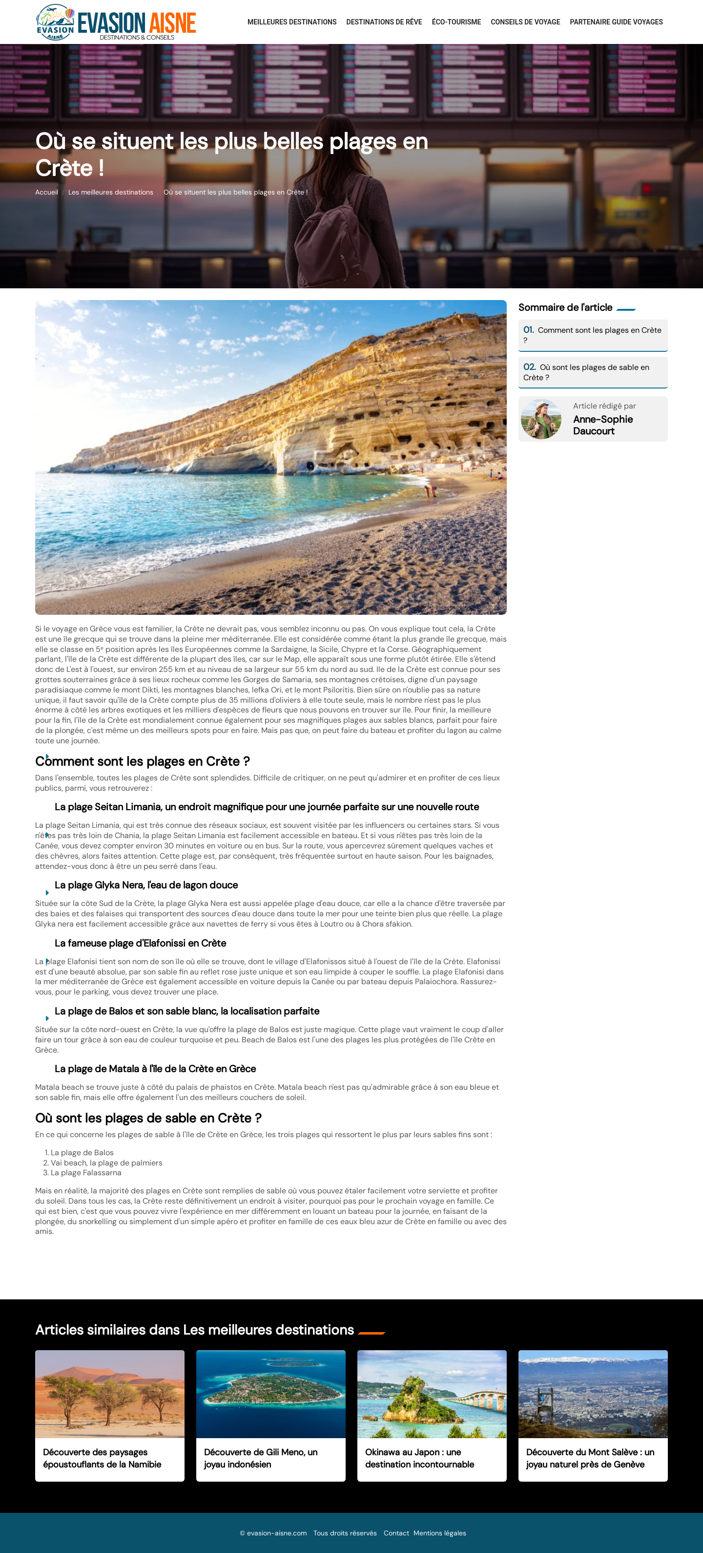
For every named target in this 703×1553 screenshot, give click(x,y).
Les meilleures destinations (110, 192)
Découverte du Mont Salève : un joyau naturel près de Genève (590, 1458)
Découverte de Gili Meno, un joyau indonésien (260, 1458)
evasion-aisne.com (277, 1533)
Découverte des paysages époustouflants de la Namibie (102, 1458)
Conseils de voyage (525, 22)
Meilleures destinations (292, 22)
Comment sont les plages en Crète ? (592, 335)
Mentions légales (440, 1533)
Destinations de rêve (384, 22)
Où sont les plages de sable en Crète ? (586, 372)
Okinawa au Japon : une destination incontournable (419, 1458)
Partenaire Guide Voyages (616, 22)
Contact (396, 1533)
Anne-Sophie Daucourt (603, 425)
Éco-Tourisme (456, 22)
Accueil (46, 192)
